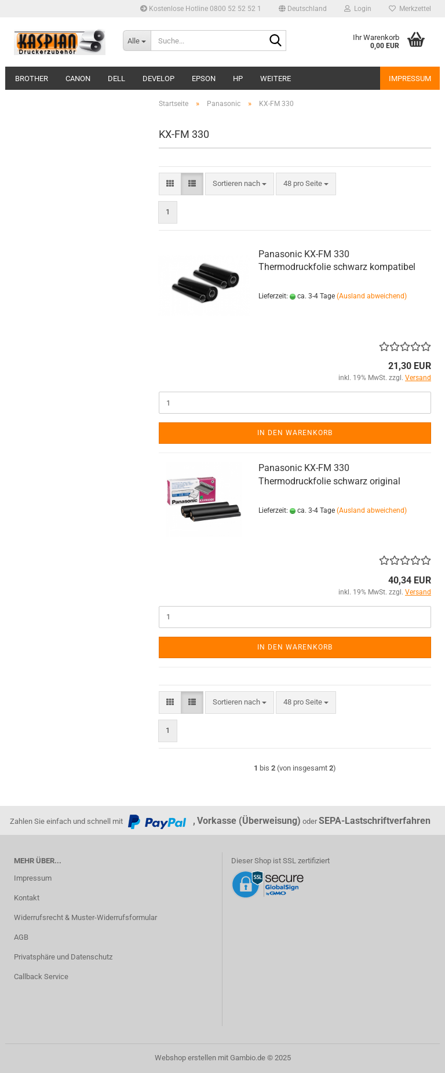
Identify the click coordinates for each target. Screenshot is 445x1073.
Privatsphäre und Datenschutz (63, 956)
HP (238, 78)
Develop (158, 78)
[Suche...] (137, 40)
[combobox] (239, 184)
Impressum (410, 78)
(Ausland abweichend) (372, 296)
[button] (302, 8)
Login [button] (357, 9)
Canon (77, 78)
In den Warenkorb (295, 433)
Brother (31, 78)
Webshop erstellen (185, 1057)
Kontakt (26, 897)
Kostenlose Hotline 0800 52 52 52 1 (200, 9)
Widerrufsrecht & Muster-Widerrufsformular (85, 917)
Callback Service (41, 976)
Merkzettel (410, 9)
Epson (204, 78)
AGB (21, 937)
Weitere (275, 78)
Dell (116, 78)
